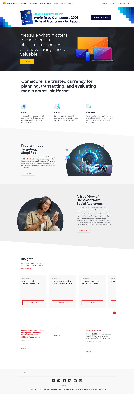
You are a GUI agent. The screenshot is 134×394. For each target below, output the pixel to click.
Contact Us (102, 389)
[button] (104, 4)
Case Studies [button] (33, 3)
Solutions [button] (24, 3)
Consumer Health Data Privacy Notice (62, 389)
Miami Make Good (93, 330)
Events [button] (49, 3)
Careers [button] (63, 3)
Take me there (26, 268)
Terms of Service (44, 389)
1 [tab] (22, 344)
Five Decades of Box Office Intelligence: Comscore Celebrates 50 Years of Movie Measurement (32, 333)
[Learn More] (28, 173)
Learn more (27, 61)
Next (114, 312)
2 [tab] (25, 344)
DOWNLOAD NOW (101, 17)
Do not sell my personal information (86, 389)
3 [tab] (28, 344)
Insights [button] (42, 3)
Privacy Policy (32, 389)
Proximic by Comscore (34, 159)
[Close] (131, 10)
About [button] (56, 3)
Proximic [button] (70, 3)
